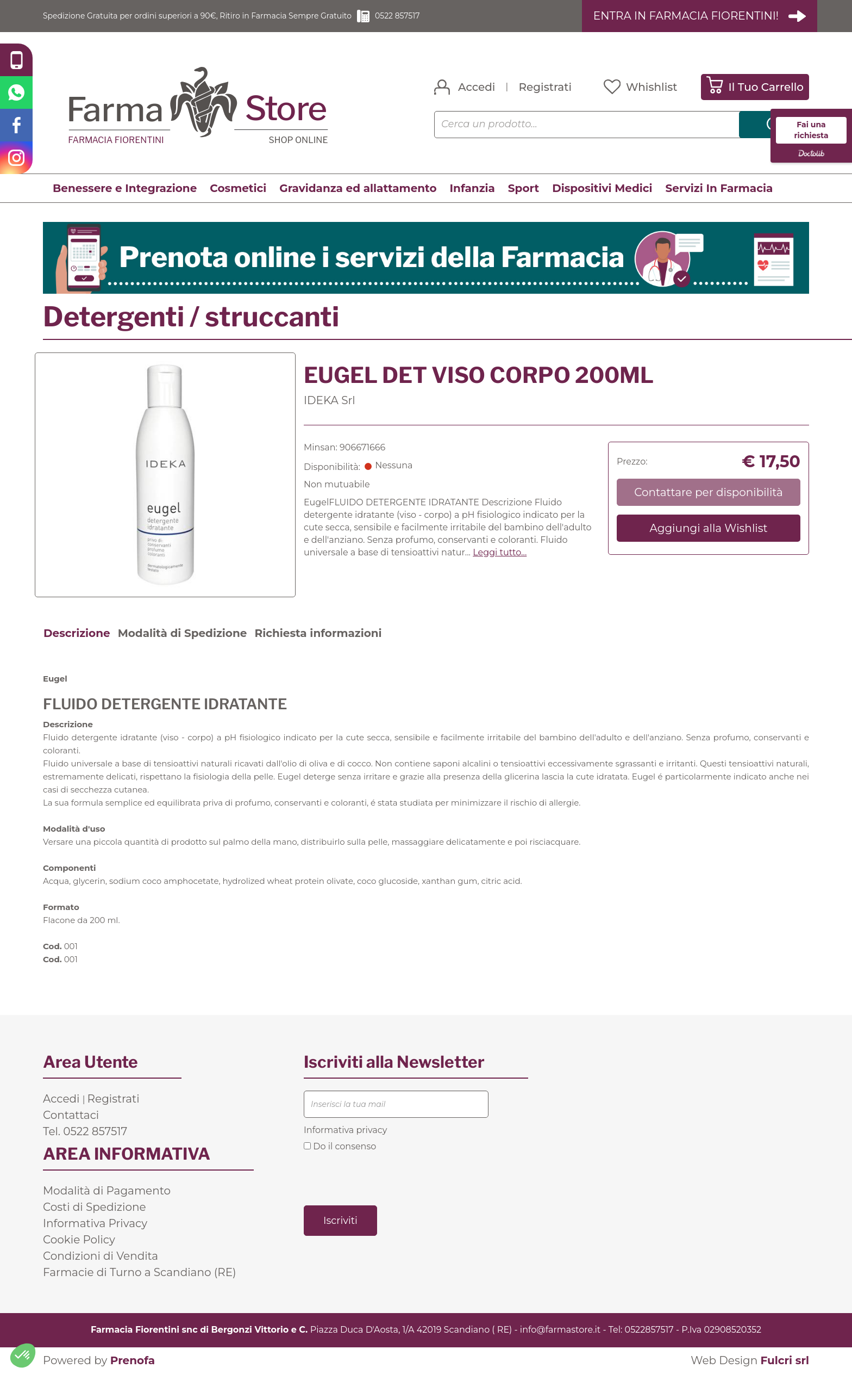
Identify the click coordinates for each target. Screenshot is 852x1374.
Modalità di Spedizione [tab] (182, 633)
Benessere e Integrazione (125, 188)
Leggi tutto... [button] (500, 553)
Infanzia (472, 188)
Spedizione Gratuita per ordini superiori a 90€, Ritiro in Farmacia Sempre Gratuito (219, 16)
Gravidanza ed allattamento (357, 188)
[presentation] (386, 1178)
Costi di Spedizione (94, 1207)
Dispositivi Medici (602, 188)
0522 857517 (445, 16)
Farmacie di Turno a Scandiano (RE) (139, 1272)
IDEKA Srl (329, 400)
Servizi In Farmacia (719, 188)
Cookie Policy (79, 1240)
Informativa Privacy (95, 1223)
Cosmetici (238, 188)
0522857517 (649, 1330)
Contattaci (71, 1115)
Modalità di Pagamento (107, 1191)
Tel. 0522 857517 (85, 1131)
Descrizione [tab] (76, 633)
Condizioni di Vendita (100, 1256)
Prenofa (132, 1360)
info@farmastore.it (560, 1330)
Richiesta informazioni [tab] (317, 633)
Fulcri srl (784, 1360)
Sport (523, 188)
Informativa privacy (345, 1130)
